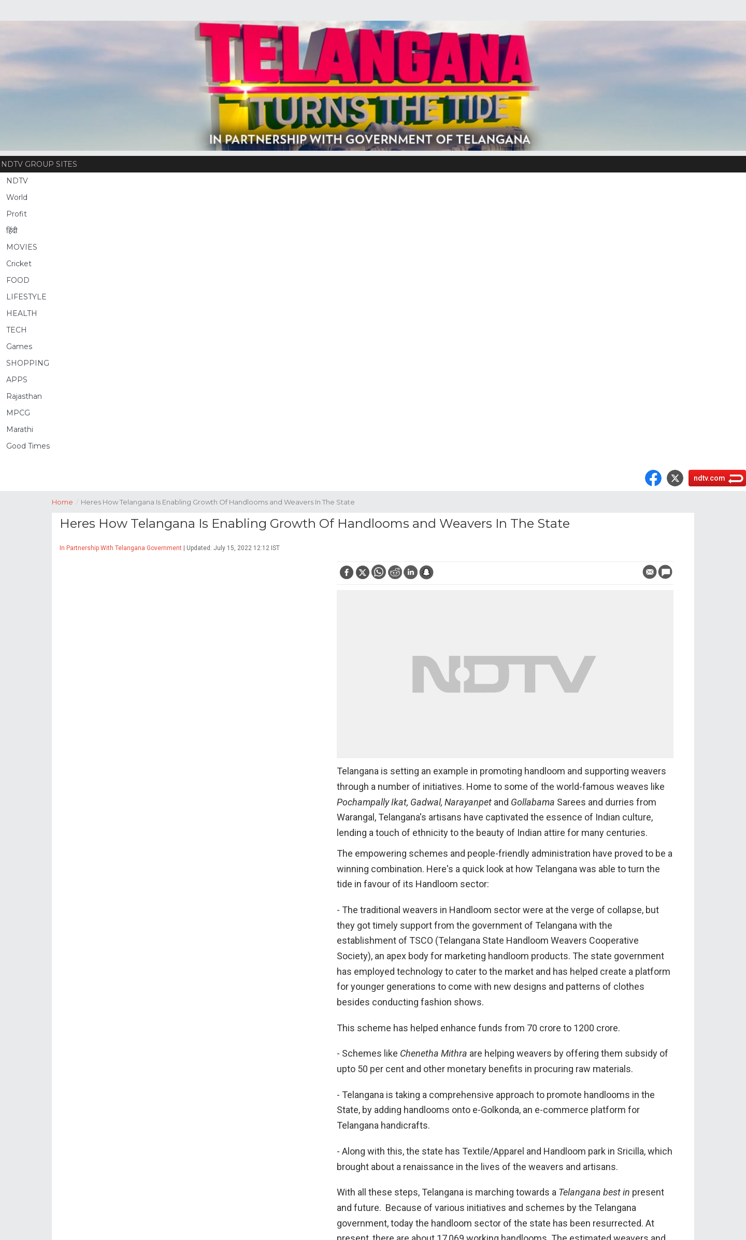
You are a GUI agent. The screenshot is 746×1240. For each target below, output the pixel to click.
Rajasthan (24, 396)
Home (66, 501)
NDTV (17, 180)
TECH (16, 330)
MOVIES (21, 247)
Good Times (28, 446)
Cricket (19, 263)
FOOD (18, 280)
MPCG (18, 412)
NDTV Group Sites (39, 164)
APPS (16, 379)
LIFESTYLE (26, 296)
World (16, 197)
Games (19, 346)
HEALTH (21, 313)
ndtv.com (709, 478)
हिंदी (12, 230)
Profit (16, 214)
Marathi (19, 429)
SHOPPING (27, 363)
